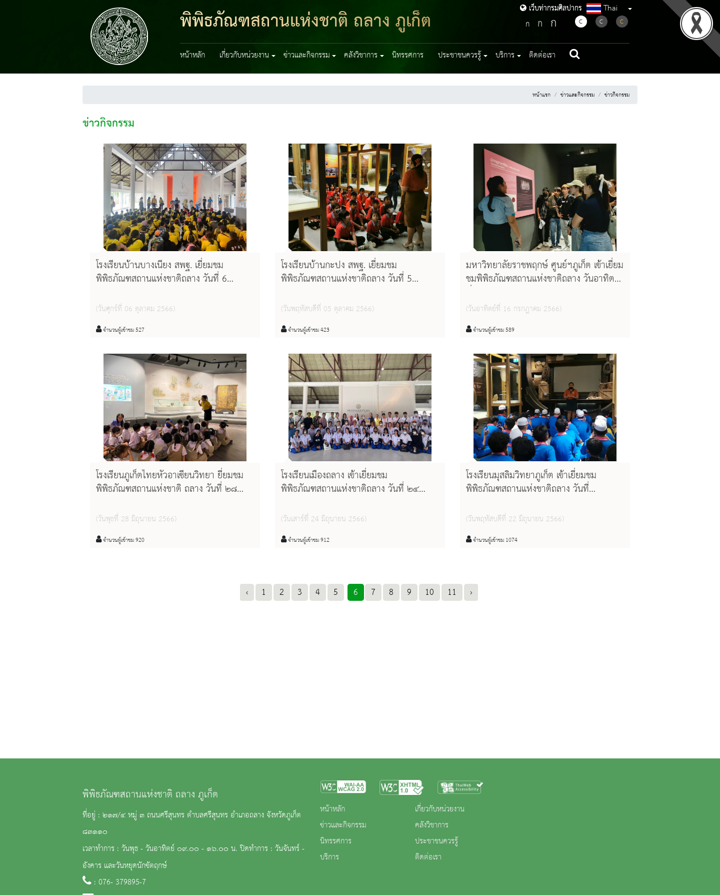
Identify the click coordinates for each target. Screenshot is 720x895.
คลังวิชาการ (431, 825)
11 (452, 592)
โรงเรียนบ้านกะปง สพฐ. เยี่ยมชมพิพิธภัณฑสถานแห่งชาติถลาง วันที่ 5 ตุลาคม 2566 (346, 279)
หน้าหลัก (192, 55)
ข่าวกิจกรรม (617, 95)
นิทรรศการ (408, 55)
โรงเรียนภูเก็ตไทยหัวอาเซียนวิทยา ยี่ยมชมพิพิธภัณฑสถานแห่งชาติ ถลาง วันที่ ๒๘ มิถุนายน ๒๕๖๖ (170, 489)
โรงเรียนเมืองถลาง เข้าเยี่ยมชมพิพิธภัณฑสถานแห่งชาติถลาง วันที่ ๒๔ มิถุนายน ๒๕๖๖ (350, 489)
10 (429, 592)
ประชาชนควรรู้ (436, 841)
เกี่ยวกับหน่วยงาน (439, 809)
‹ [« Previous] (247, 592)
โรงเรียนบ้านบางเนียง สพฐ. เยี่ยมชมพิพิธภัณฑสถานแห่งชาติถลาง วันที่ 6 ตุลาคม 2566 (161, 279)
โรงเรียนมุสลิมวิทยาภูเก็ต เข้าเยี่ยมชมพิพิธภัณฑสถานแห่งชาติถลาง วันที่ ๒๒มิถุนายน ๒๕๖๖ (531, 489)
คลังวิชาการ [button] (361, 55)
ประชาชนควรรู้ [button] (459, 55)
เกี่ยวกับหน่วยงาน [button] (244, 55)
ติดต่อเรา (542, 55)
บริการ (329, 857)
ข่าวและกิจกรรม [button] (307, 55)
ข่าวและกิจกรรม (577, 95)
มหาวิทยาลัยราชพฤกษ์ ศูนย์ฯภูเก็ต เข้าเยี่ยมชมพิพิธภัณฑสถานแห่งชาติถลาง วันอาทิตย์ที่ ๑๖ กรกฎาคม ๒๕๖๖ (545, 279)
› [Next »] (471, 592)
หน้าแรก (541, 95)
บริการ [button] (505, 55)
